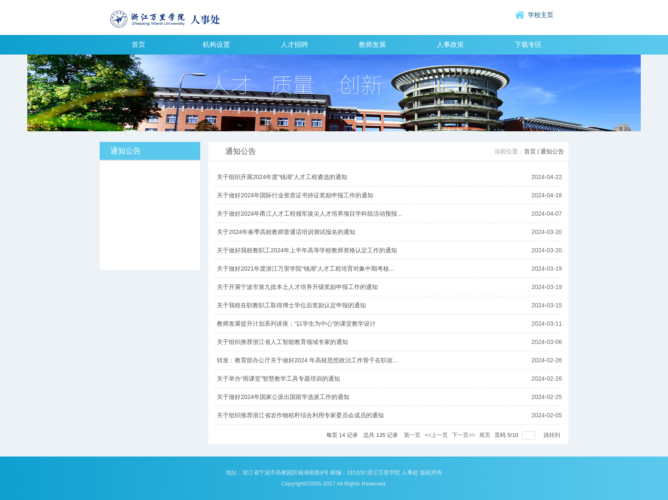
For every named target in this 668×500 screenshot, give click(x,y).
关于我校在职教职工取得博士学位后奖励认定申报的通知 (291, 305)
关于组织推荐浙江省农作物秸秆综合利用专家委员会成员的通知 (300, 415)
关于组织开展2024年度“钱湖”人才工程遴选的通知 (282, 176)
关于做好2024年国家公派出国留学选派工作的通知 (283, 396)
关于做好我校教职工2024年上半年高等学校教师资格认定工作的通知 (307, 250)
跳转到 (553, 435)
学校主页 (540, 14)
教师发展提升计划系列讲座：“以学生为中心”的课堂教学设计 (296, 323)
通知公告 (552, 151)
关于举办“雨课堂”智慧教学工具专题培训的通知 (278, 378)
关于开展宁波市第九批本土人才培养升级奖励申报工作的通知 (297, 286)
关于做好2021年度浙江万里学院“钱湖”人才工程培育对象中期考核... (305, 268)
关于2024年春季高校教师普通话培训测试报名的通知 (286, 231)
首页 (530, 151)
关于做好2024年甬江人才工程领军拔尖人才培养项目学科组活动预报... (309, 213)
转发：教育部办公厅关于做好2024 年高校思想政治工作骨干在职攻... (307, 360)
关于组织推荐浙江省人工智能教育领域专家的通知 (282, 341)
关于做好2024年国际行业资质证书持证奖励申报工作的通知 (295, 195)
